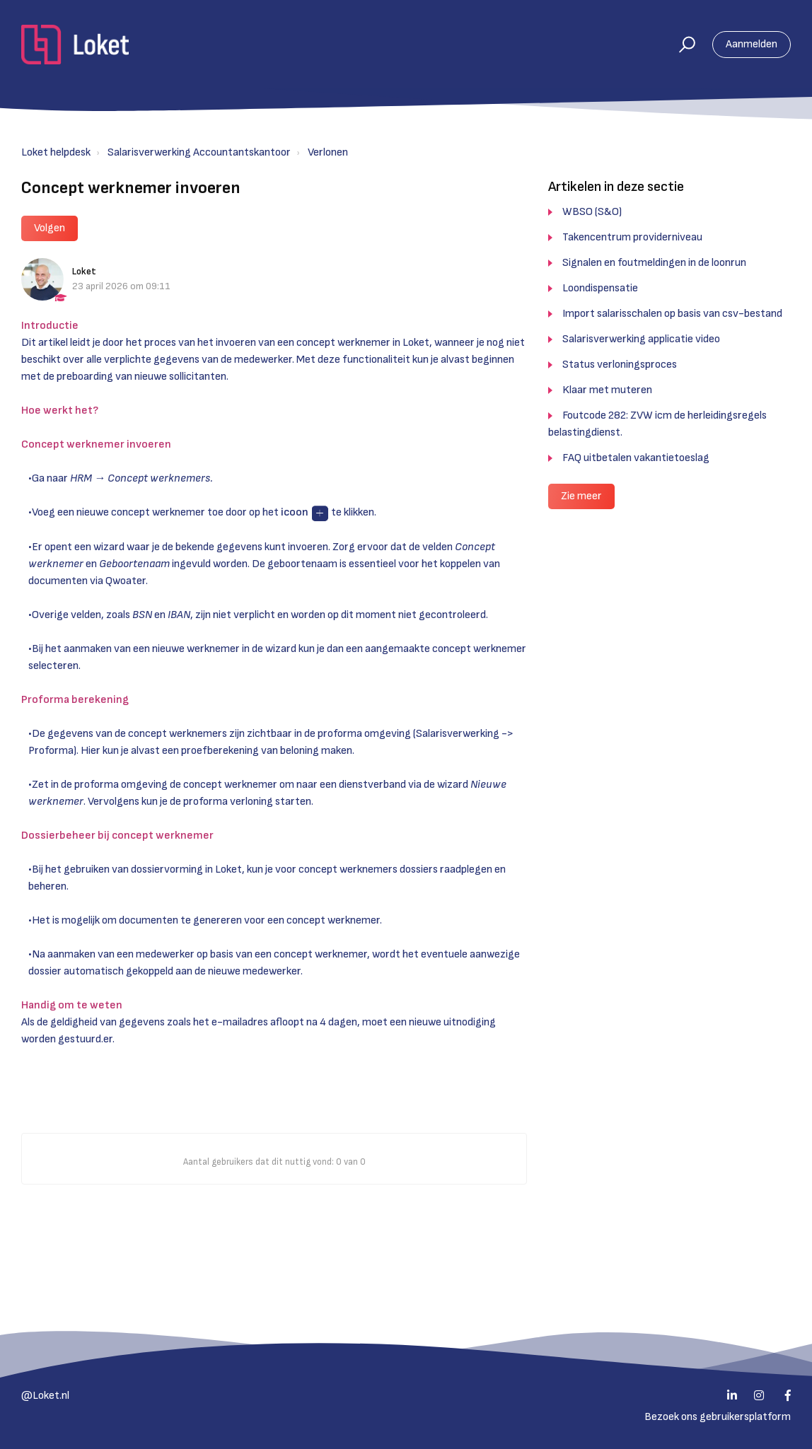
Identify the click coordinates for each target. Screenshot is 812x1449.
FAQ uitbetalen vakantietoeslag (635, 458)
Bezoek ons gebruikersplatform (717, 1417)
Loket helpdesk (56, 152)
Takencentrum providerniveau (632, 237)
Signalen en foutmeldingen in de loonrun (654, 262)
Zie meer (581, 496)
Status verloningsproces (619, 364)
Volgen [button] (49, 228)
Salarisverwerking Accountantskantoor (199, 152)
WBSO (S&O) (592, 212)
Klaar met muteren (607, 390)
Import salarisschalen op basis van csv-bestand (672, 313)
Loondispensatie (600, 288)
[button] (680, 44)
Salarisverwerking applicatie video (641, 339)
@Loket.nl (45, 1395)
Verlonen (328, 152)
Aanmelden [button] (751, 44)
